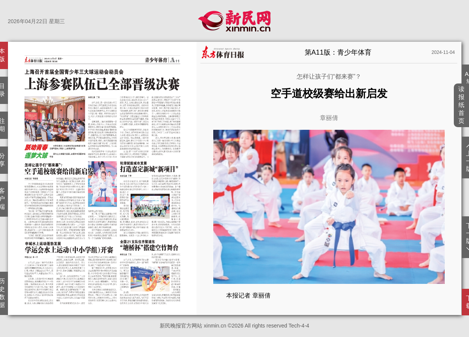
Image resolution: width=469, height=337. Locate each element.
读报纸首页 (461, 105)
